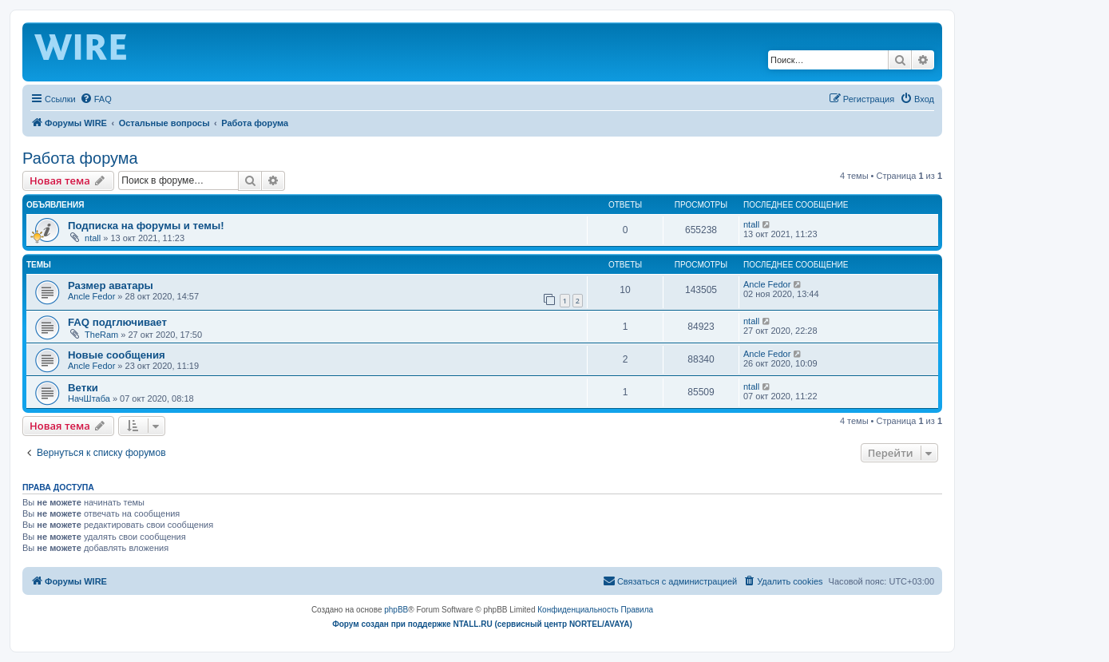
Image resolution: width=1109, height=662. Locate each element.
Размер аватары (110, 285)
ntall (93, 238)
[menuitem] (96, 99)
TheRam (101, 334)
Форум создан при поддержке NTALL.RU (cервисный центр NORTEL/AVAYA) (482, 624)
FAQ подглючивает (117, 322)
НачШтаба (89, 398)
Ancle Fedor (91, 296)
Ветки (83, 388)
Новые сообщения (116, 355)
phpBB (396, 609)
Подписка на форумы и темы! (146, 226)
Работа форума (80, 158)
